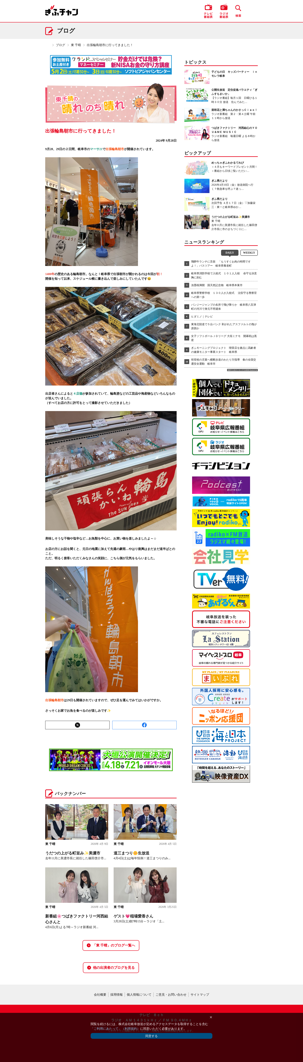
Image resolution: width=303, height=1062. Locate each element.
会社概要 (100, 994)
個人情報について (139, 994)
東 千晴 (76, 45)
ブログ (60, 45)
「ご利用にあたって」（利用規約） (115, 1028)
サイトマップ (200, 994)
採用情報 (116, 994)
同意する (151, 1036)
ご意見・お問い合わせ (171, 994)
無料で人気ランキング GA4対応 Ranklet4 (241, 370)
